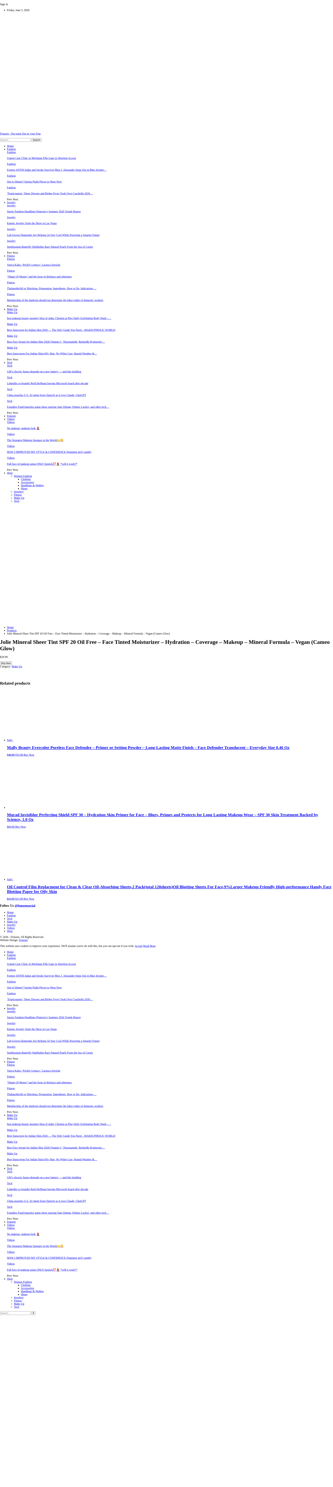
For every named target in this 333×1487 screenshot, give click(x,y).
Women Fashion (23, 476)
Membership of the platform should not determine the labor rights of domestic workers (55, 300)
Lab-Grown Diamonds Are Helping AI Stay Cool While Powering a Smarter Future (53, 235)
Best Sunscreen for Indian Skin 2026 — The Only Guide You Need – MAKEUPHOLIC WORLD (61, 330)
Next (15, 199)
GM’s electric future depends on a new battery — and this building (44, 371)
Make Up (12, 309)
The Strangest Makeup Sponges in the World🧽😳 (35, 440)
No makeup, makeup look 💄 (23, 428)
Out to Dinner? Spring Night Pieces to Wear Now (34, 181)
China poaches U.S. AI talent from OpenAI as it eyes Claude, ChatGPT (46, 395)
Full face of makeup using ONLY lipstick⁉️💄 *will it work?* (42, 463)
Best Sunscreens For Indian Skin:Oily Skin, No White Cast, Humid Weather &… (52, 353)
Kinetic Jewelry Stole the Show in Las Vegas (32, 223)
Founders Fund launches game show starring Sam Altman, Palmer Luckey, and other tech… (58, 406)
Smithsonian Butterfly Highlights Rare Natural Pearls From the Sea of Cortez (50, 246)
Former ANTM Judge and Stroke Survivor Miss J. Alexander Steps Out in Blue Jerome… (56, 169)
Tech (9, 362)
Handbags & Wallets (32, 485)
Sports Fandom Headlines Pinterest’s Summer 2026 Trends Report (44, 211)
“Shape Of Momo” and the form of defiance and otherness (39, 276)
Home (10, 146)
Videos (11, 419)
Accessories (27, 482)
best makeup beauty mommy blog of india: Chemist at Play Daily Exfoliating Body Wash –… (59, 318)
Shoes (24, 488)
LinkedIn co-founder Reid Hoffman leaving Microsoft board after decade (47, 383)
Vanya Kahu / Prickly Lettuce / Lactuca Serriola (33, 264)
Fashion (11, 149)
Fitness (11, 255)
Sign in (4, 4)
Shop (10, 472)
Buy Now (6, 663)
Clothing (26, 479)
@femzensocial (25, 905)
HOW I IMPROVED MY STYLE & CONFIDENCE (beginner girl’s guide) (49, 452)
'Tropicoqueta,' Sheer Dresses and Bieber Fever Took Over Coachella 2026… (50, 193)
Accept (139, 945)
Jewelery (19, 491)
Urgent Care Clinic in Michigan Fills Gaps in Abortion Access (41, 158)
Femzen (11, 415)
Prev (10, 199)
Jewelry (11, 202)
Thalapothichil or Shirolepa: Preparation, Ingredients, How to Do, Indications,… (51, 288)
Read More (149, 945)
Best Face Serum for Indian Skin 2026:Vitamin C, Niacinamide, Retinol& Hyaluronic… (56, 341)
